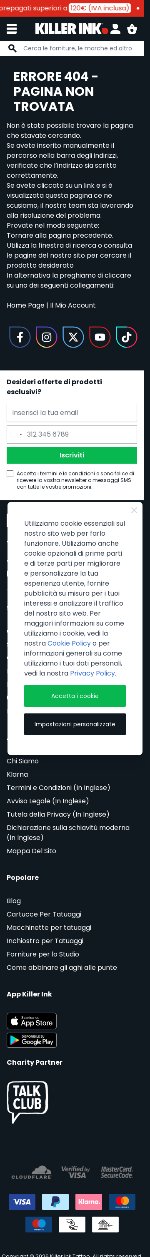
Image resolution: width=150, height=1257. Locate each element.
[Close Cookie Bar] (134, 510)
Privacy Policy (92, 673)
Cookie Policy (69, 643)
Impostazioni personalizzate (75, 724)
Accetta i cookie (75, 696)
